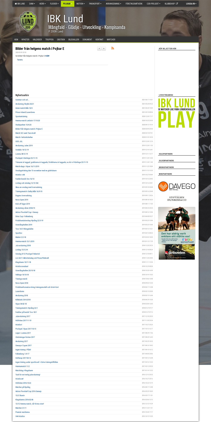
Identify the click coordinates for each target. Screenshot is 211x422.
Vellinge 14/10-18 (22, 275)
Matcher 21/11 (21, 408)
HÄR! (47, 56)
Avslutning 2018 (21, 295)
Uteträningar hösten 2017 (25, 337)
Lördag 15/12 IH (21, 250)
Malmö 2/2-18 (20, 237)
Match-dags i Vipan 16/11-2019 (27, 166)
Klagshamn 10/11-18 (23, 262)
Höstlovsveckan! (21, 266)
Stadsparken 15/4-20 (23, 125)
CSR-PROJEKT (153, 4)
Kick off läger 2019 (22, 204)
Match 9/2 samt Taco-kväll (25, 133)
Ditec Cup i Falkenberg (24, 216)
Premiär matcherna (22, 412)
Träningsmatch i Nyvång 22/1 (26, 308)
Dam (32, 4)
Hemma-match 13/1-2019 (24, 241)
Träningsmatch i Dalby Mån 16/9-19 (28, 191)
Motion (81, 4)
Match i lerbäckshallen (24, 137)
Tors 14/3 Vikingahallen (24, 229)
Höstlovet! (19, 379)
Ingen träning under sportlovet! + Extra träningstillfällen (36, 362)
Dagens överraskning (23, 195)
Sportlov (18, 233)
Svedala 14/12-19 (22, 150)
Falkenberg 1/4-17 (22, 354)
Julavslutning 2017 (22, 316)
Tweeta (20, 60)
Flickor (54, 4)
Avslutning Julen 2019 (23, 145)
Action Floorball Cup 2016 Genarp (28, 391)
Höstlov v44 (20, 175)
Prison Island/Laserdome (25, 112)
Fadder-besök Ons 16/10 (24, 179)
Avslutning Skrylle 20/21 (24, 104)
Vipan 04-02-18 (21, 304)
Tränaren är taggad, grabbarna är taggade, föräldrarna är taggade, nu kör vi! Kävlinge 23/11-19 (51, 162)
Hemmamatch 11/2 (22, 366)
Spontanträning (21, 116)
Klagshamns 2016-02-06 (24, 399)
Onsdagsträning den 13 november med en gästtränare (35, 170)
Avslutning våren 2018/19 (25, 208)
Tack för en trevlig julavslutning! (27, 375)
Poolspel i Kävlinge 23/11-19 (26, 158)
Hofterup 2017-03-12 (23, 358)
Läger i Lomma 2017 (23, 333)
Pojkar (67, 4)
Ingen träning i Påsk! (23, 350)
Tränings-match (21, 279)
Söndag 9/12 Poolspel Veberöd (27, 254)
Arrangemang (113, 4)
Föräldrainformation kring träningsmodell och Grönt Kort (37, 287)
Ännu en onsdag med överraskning (28, 187)
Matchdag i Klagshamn (24, 370)
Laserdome (19, 291)
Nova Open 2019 (21, 200)
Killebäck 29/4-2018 (22, 300)
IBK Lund (20, 4)
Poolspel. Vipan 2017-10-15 (25, 329)
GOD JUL (18, 141)
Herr (42, 4)
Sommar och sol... (22, 100)
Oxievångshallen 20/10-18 (25, 270)
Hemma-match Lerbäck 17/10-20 (27, 120)
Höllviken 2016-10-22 (23, 383)
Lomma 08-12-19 (21, 154)
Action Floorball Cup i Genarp (26, 212)
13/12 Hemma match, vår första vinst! (29, 404)
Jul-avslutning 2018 (23, 245)
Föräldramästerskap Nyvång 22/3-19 (29, 220)
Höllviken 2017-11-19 (23, 320)
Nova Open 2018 (21, 283)
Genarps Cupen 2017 (23, 345)
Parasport (95, 4)
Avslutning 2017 (21, 341)
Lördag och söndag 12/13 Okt (26, 183)
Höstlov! (18, 325)
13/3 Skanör (20, 395)
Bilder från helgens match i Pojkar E (39, 49)
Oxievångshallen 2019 (23, 225)
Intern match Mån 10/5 (23, 108)
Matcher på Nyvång (22, 387)
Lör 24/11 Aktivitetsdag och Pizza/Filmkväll (32, 258)
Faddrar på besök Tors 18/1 (26, 312)
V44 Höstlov (20, 416)
